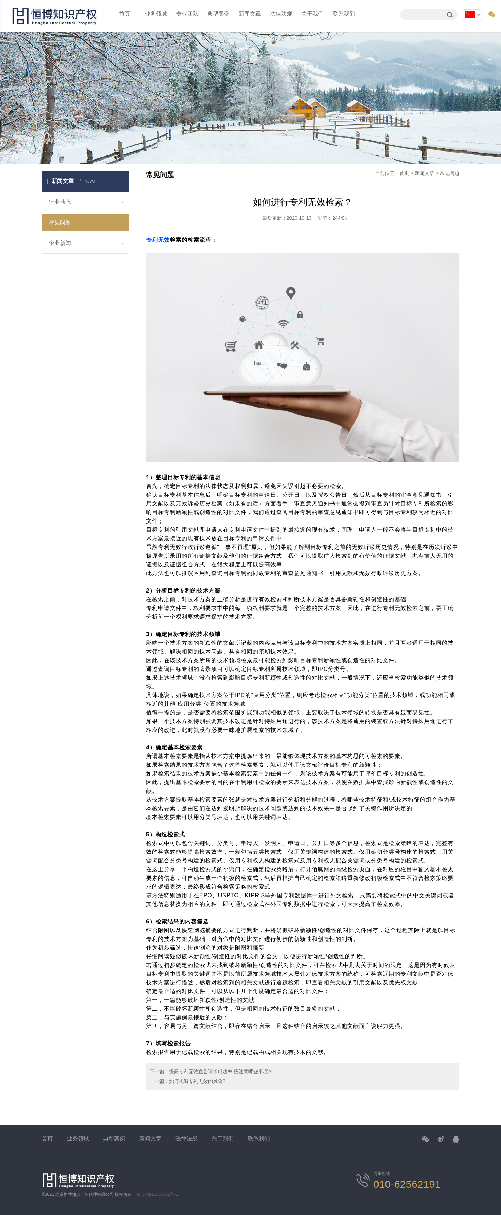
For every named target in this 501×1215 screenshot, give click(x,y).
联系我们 (344, 14)
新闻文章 (250, 14)
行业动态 (86, 202)
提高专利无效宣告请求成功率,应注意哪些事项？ (221, 1071)
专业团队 (187, 14)
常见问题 (86, 222)
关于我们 (312, 14)
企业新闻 (86, 243)
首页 (124, 14)
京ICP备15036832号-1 (157, 1194)
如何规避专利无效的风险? (197, 1081)
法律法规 (281, 14)
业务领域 (156, 14)
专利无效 (158, 240)
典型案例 (218, 14)
